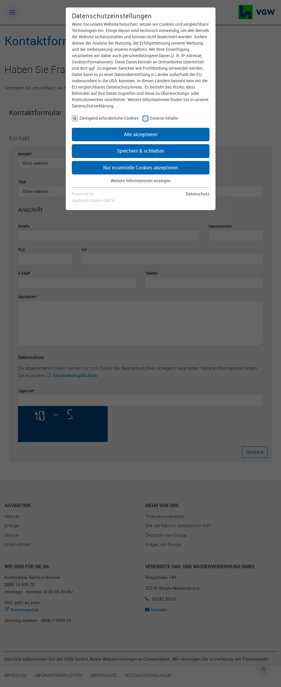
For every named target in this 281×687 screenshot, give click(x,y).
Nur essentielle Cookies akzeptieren (140, 167)
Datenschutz (197, 194)
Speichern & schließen (140, 151)
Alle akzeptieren (140, 134)
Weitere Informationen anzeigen (141, 180)
